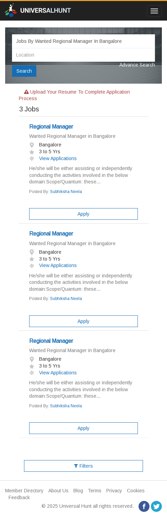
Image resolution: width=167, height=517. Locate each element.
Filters (83, 466)
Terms (95, 490)
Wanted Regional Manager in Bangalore (72, 136)
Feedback (19, 497)
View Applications (53, 158)
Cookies (136, 490)
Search (24, 71)
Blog (78, 490)
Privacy (114, 490)
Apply (83, 214)
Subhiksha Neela (66, 191)
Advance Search (137, 65)
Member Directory (24, 490)
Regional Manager (51, 127)
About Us (58, 490)
